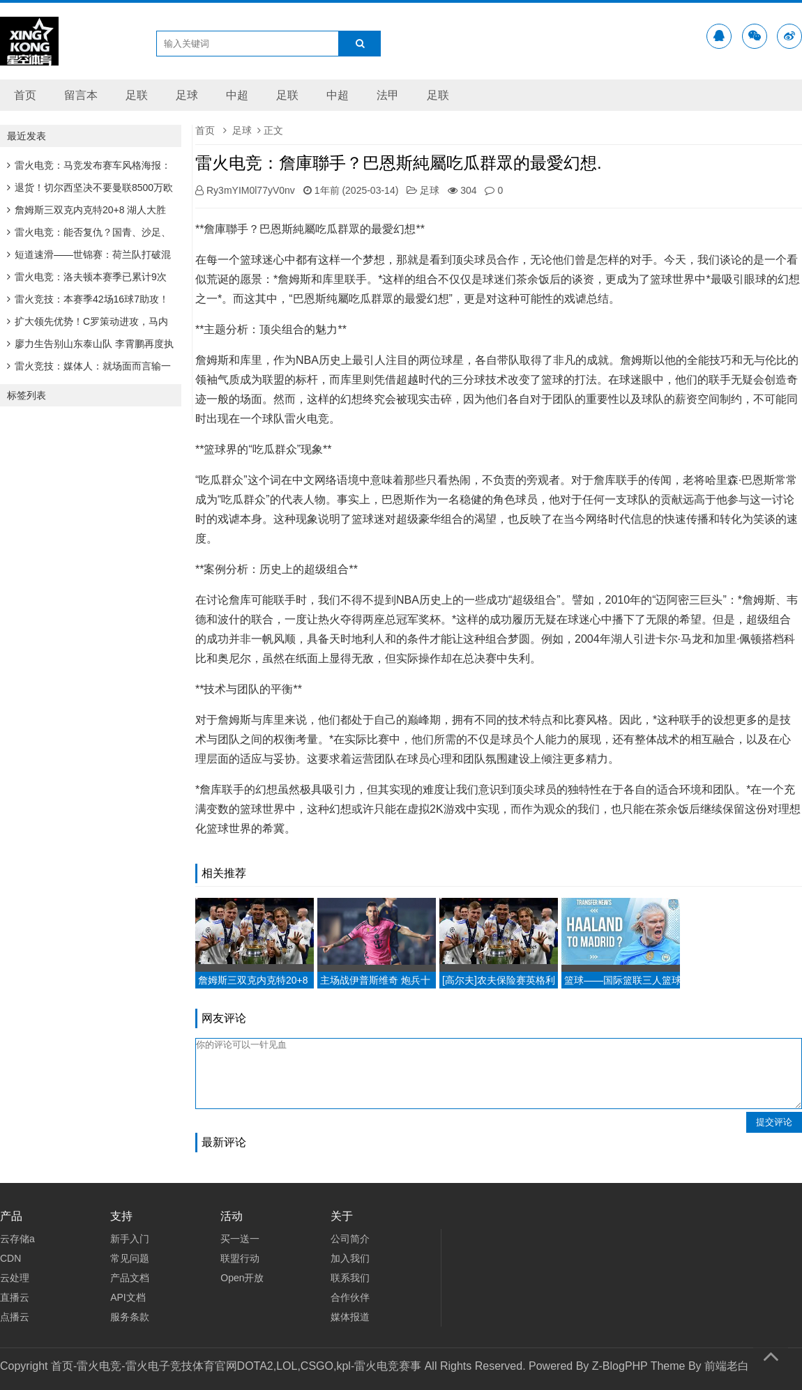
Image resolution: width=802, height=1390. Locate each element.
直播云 (14, 1297)
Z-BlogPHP (620, 1366)
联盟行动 (239, 1258)
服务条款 (129, 1316)
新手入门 (129, 1238)
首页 (25, 95)
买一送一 (239, 1238)
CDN (10, 1258)
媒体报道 (350, 1316)
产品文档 (129, 1277)
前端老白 (726, 1366)
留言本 (81, 95)
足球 (187, 95)
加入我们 (350, 1258)
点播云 (14, 1316)
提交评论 (774, 1122)
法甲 (388, 95)
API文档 (128, 1297)
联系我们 (350, 1277)
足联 (137, 95)
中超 (237, 95)
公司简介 (350, 1238)
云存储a (17, 1238)
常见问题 (129, 1258)
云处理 (14, 1277)
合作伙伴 (350, 1297)
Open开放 (242, 1277)
